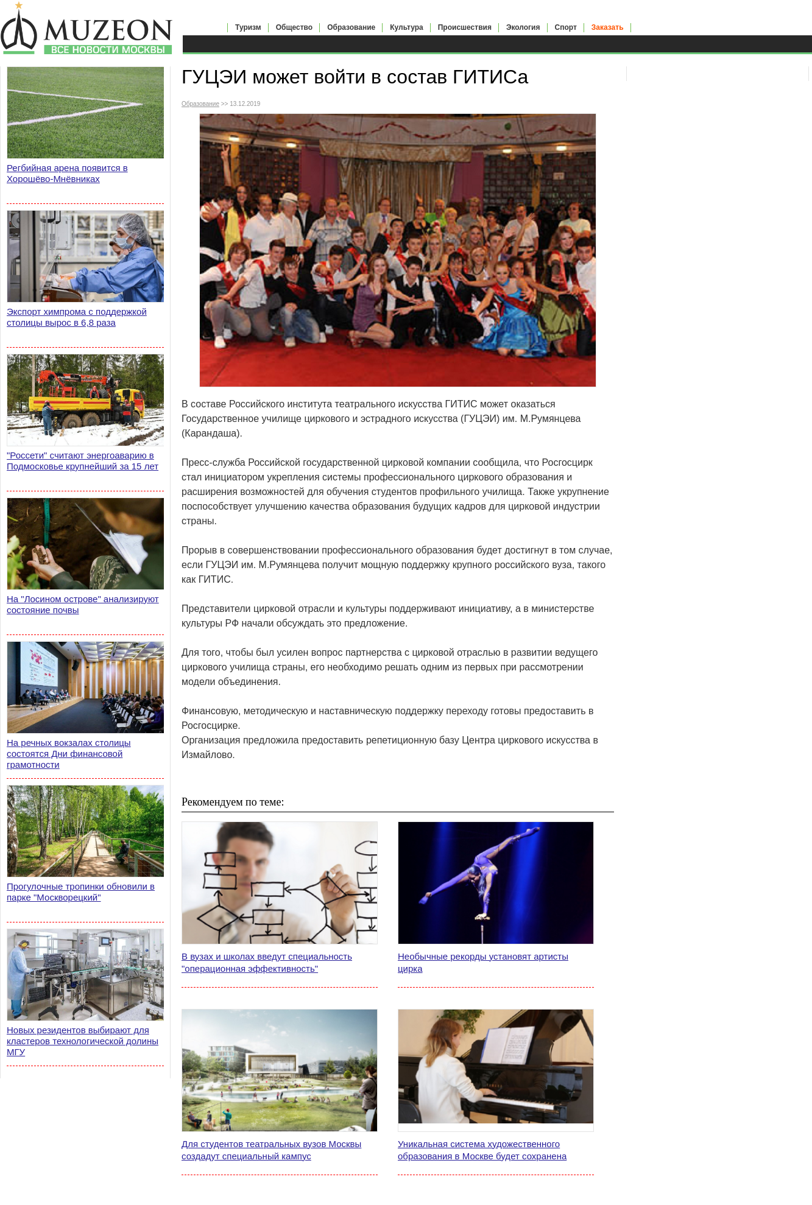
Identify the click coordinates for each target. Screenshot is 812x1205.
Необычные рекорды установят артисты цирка (483, 962)
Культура (406, 27)
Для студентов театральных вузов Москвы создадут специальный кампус (271, 1150)
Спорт (566, 27)
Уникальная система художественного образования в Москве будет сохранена (482, 1150)
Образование (351, 27)
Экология (523, 27)
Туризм (248, 27)
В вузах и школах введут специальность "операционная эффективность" (267, 962)
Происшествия (465, 27)
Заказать (607, 27)
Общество (294, 27)
